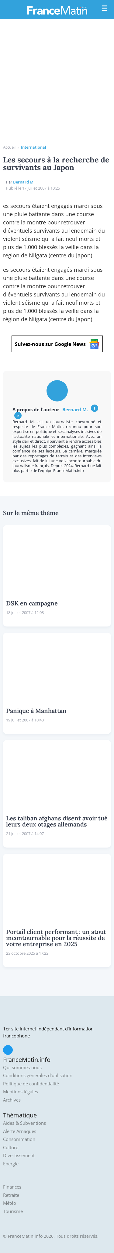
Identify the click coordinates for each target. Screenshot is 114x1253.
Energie (11, 1164)
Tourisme (13, 1211)
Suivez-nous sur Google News (57, 344)
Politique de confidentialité (31, 1084)
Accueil (9, 147)
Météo (9, 1203)
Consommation (19, 1139)
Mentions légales (20, 1092)
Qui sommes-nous (22, 1067)
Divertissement (19, 1155)
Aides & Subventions (24, 1123)
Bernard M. (24, 182)
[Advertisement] (57, 84)
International (33, 147)
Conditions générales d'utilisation (37, 1075)
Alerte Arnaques (19, 1131)
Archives (12, 1100)
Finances (12, 1187)
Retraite (11, 1195)
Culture (10, 1147)
